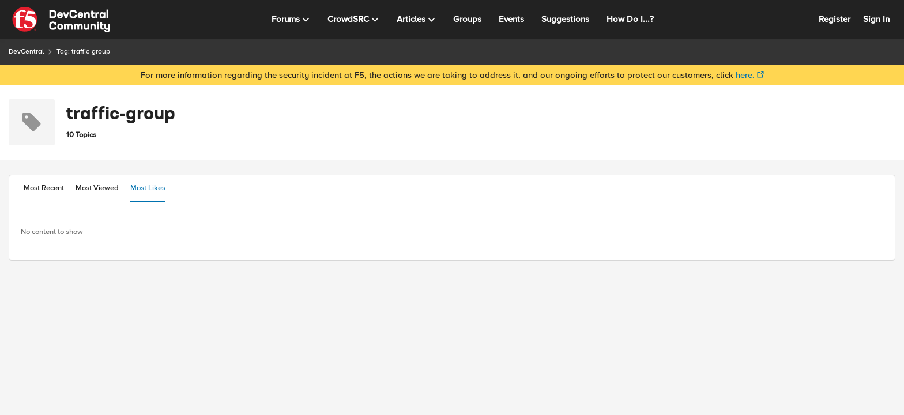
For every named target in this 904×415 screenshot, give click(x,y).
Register (834, 19)
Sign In (876, 19)
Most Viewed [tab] (97, 188)
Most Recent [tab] (44, 188)
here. (745, 75)
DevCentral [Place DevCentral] (26, 51)
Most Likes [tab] (147, 188)
